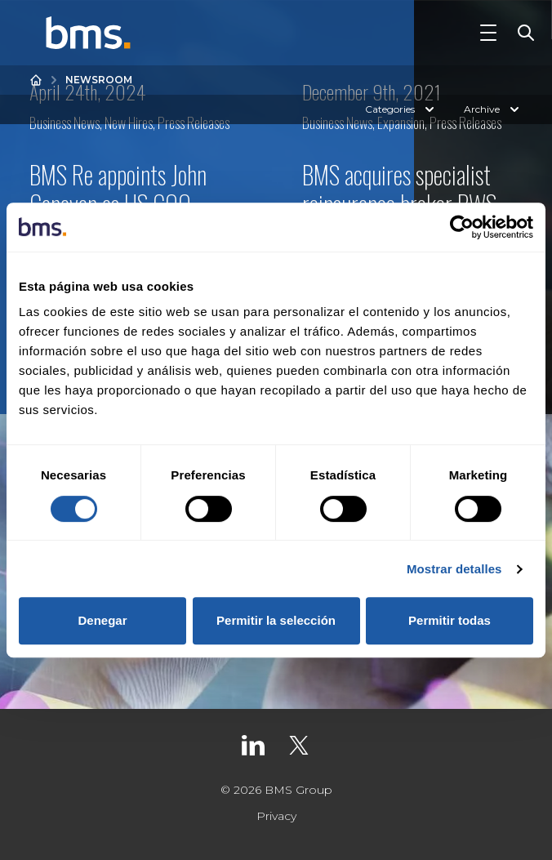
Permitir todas (449, 620)
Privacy (276, 816)
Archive (493, 109)
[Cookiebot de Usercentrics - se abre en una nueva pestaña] (461, 227)
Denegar (102, 620)
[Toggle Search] (523, 32)
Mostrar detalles (454, 569)
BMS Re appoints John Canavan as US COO (118, 189)
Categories (401, 109)
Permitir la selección (276, 620)
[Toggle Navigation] (488, 33)
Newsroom (98, 80)
